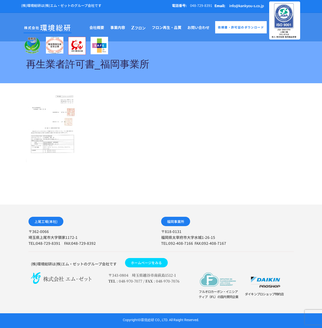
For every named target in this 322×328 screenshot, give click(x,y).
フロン (138, 28)
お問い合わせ (198, 27)
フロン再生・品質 (166, 27)
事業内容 (117, 27)
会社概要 (96, 27)
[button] (45, 221)
